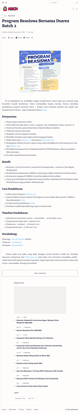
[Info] (25, 317)
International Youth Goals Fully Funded (32, 386)
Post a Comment (40, 273)
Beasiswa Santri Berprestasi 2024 (29, 363)
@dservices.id (48, 140)
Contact (29, 409)
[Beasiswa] (28, 327)
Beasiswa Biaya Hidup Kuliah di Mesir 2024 (33, 356)
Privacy (21, 409)
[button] (2, 2)
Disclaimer (12, 409)
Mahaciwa (74, 409)
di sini (44, 110)
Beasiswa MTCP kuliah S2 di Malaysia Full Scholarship (37, 378)
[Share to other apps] (32, 38)
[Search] (73, 8)
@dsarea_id (26, 140)
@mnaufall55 (17, 245)
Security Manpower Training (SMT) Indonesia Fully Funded (40, 371)
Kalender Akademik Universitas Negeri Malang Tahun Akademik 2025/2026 (38, 321)
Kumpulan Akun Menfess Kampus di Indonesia (35, 338)
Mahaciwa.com (31, 257)
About (36, 409)
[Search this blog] (61, 2)
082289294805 (18, 239)
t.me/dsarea (16, 242)
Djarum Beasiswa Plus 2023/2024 (29, 330)
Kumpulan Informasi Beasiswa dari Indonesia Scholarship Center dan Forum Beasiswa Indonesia (39, 347)
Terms (4, 409)
